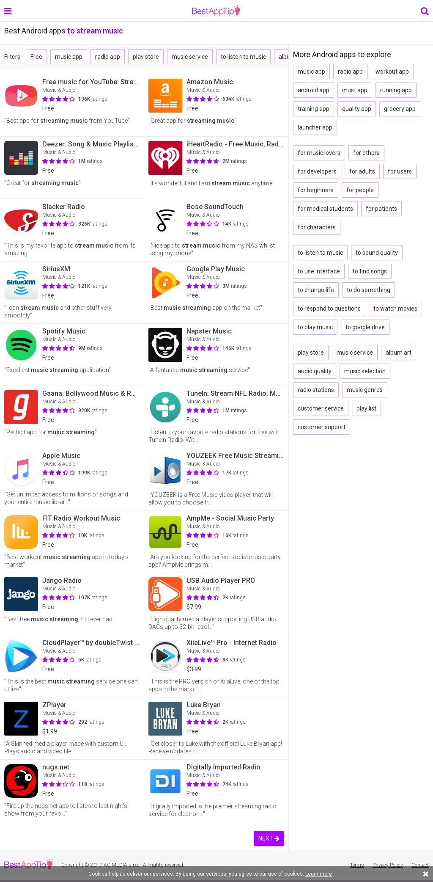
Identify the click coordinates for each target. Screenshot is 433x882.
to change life (316, 290)
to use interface (319, 271)
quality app (356, 108)
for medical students (325, 208)
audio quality (315, 371)
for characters (317, 227)
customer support (321, 427)
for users (400, 171)
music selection (365, 371)
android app (313, 90)
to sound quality (377, 252)
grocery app (400, 108)
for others (366, 152)
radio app (107, 56)
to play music (315, 327)
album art (398, 352)
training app (313, 108)
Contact (420, 865)
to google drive (365, 327)
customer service (321, 408)
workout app (392, 71)
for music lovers (319, 152)
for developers (317, 171)
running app (396, 90)
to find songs (370, 271)
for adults (362, 171)
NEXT (269, 838)
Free (36, 56)
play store (146, 56)
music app (68, 56)
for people (360, 190)
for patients (381, 208)
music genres (365, 389)
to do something (368, 290)
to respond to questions (329, 308)
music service (190, 56)
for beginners (316, 190)
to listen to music (243, 56)
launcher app (315, 127)
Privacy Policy (388, 865)
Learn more (318, 874)
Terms (357, 865)
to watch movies (395, 308)
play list (366, 408)
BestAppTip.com (216, 11)
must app (354, 90)
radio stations (316, 389)
